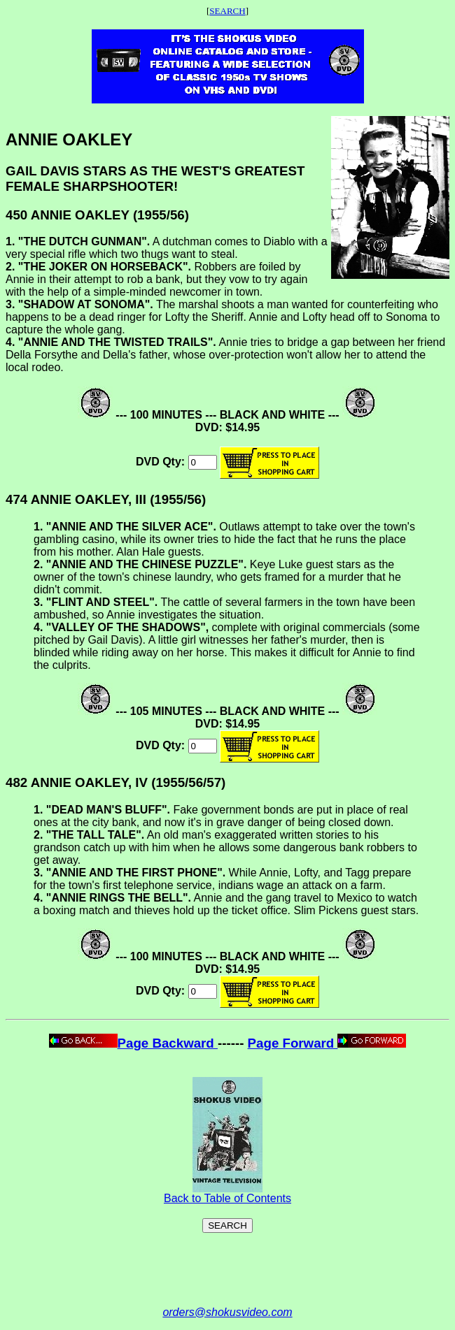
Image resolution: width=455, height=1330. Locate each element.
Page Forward (327, 1043)
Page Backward (133, 1043)
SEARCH (227, 11)
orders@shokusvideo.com (227, 1312)
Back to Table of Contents (227, 1193)
